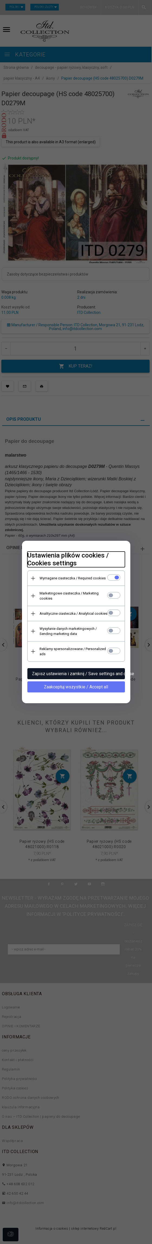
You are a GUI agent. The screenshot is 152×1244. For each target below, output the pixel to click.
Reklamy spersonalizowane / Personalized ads (73, 651)
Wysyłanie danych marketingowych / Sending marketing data (68, 631)
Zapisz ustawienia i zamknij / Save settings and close (78, 673)
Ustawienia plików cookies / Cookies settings (68, 559)
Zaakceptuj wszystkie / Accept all (76, 686)
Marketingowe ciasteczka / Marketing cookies (69, 595)
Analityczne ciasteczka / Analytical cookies (73, 613)
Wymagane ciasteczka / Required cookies (73, 578)
